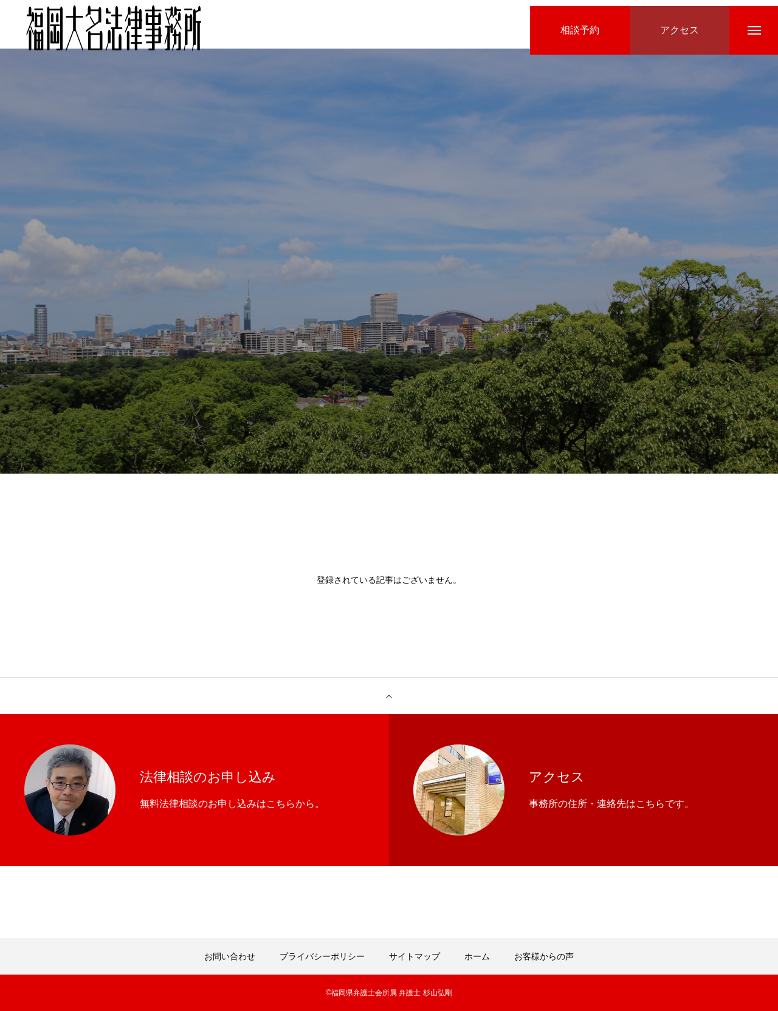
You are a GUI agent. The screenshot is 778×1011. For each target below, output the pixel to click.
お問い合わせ (229, 956)
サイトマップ (414, 956)
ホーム (477, 956)
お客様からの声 (544, 956)
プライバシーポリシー (322, 956)
